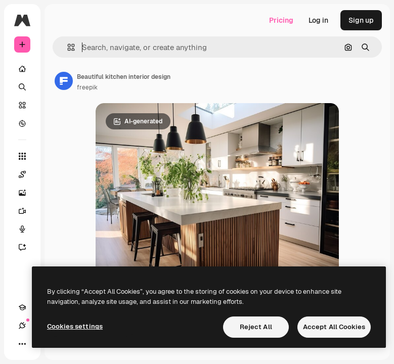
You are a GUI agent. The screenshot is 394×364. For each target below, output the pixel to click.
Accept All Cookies (334, 327)
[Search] (22, 87)
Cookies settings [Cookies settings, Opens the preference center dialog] (75, 326)
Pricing (281, 20)
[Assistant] (27, 247)
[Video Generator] (27, 211)
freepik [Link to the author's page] (87, 87)
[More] (22, 344)
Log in (318, 20)
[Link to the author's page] (64, 81)
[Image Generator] (27, 193)
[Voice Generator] (27, 229)
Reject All (256, 327)
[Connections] (22, 325)
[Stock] (22, 105)
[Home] (22, 69)
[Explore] (22, 123)
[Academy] (22, 307)
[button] (67, 47)
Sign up (361, 20)
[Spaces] (27, 174)
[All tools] (22, 156)
